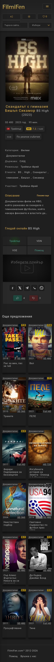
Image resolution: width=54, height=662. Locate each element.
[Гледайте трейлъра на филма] (14, 129)
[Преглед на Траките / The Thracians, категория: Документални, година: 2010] (14, 401)
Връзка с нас (28, 656)
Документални (15, 155)
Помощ (13, 656)
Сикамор (38, 177)
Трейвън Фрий (30, 166)
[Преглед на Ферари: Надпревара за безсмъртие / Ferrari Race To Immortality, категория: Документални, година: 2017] (14, 454)
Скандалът (40, 172)
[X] (20, 288)
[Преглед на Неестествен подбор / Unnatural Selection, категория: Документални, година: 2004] (14, 507)
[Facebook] (13, 288)
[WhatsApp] (41, 288)
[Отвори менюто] (47, 6)
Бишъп (25, 177)
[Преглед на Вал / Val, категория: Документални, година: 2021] (40, 348)
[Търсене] (15, 25)
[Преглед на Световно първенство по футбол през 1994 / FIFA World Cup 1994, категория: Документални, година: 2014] (40, 507)
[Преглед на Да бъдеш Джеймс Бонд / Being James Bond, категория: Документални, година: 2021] (40, 560)
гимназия (12, 177)
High (27, 172)
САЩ (23, 161)
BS (19, 172)
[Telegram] (27, 288)
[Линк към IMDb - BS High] (35, 129)
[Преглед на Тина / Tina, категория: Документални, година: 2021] (40, 613)
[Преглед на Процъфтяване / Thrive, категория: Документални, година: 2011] (14, 613)
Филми (25, 150)
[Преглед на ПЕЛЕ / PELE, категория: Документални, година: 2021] (40, 401)
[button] (11, 16)
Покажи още (43, 195)
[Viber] (34, 288)
